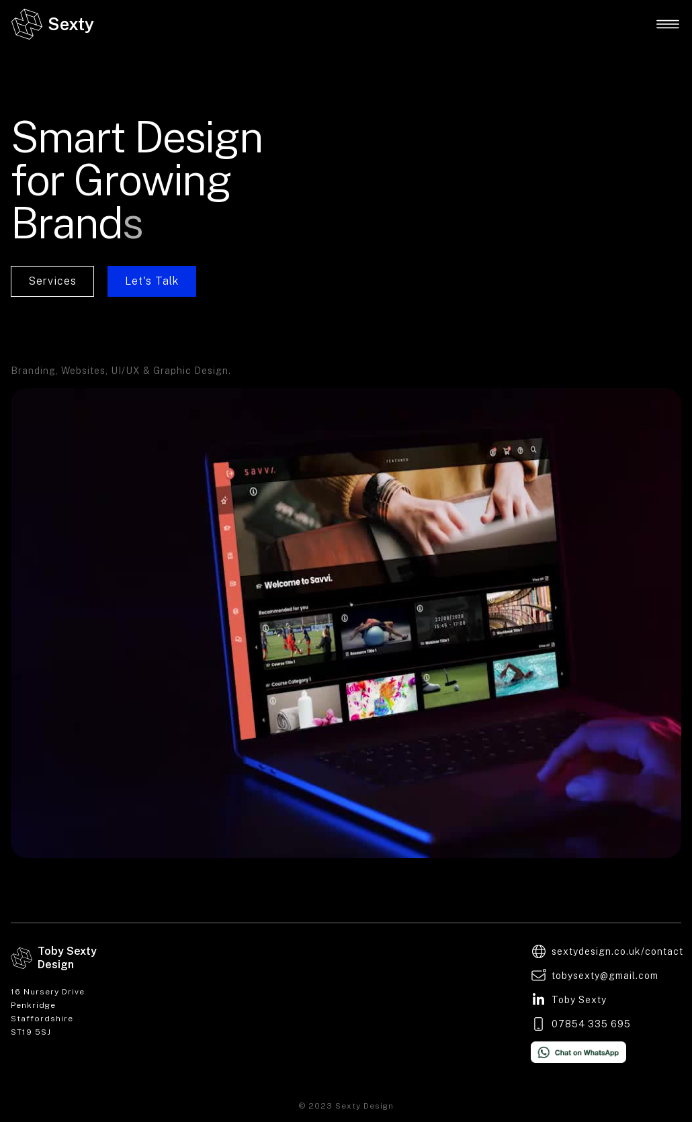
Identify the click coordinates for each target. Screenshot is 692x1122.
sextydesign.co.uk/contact (617, 951)
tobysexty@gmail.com (605, 975)
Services (52, 281)
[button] (668, 24)
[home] (52, 24)
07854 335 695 (591, 1024)
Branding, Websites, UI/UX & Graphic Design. (121, 370)
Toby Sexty (579, 999)
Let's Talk (152, 281)
